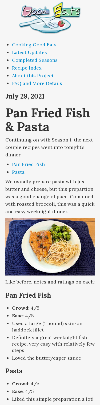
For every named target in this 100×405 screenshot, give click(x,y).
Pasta (18, 172)
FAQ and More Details (37, 83)
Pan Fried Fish (28, 164)
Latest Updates (29, 52)
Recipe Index (27, 68)
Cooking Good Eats (34, 45)
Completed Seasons (35, 60)
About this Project (33, 75)
